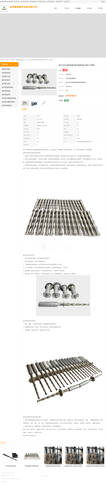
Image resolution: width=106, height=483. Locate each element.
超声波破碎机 (6, 94)
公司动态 (89, 8)
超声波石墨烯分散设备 (9, 98)
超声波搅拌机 (6, 73)
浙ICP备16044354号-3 (20, 476)
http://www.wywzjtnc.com (29, 435)
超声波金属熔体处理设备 (9, 102)
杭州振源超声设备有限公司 (33, 476)
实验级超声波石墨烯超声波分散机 (95, 466)
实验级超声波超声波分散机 (53, 466)
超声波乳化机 (6, 76)
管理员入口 (23, 481)
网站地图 (28, 481)
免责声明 (17, 481)
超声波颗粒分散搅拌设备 (32, 466)
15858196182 (71, 96)
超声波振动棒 (6, 91)
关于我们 (100, 8)
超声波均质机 (20, 60)
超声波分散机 (6, 69)
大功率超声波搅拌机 (10, 466)
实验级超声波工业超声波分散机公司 (74, 466)
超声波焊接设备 (7, 105)
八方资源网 (11, 481)
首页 (55, 8)
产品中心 (66, 8)
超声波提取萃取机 (7, 87)
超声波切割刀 (6, 80)
